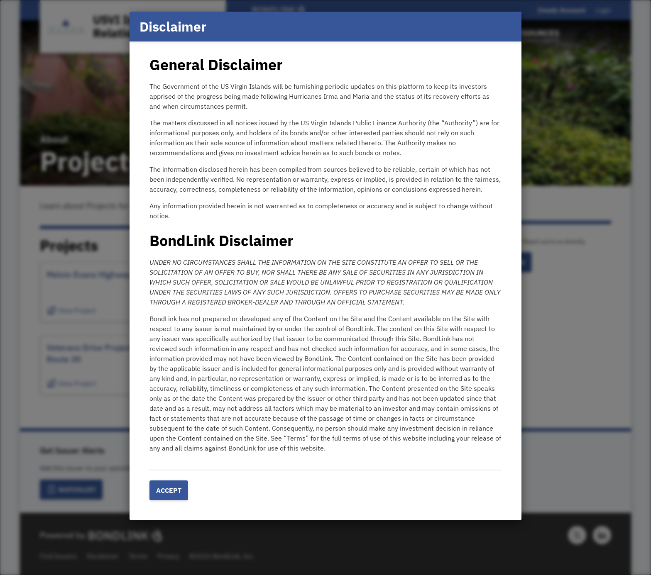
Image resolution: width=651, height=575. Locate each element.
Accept (168, 490)
